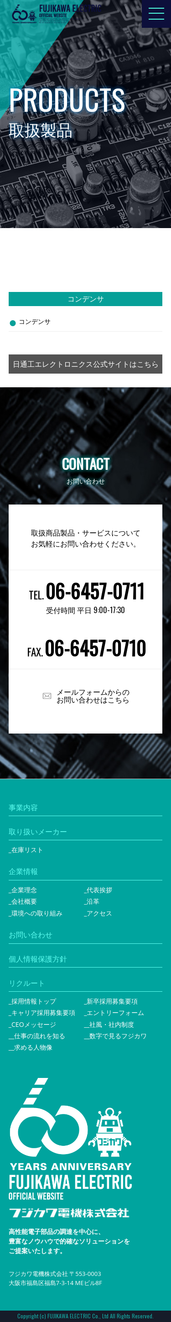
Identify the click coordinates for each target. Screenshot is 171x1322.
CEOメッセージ (33, 1024)
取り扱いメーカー (38, 832)
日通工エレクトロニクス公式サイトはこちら (86, 364)
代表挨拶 (99, 889)
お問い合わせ (30, 935)
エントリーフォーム (115, 1012)
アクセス (99, 913)
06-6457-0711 (95, 591)
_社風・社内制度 (110, 1024)
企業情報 (23, 871)
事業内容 (23, 807)
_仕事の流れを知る (38, 1035)
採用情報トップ (33, 1001)
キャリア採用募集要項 (43, 1012)
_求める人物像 (31, 1047)
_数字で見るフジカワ (117, 1035)
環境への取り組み (36, 913)
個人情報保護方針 (38, 959)
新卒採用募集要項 (112, 1001)
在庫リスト (27, 849)
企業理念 (24, 889)
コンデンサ (35, 321)
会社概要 (24, 901)
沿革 (93, 901)
